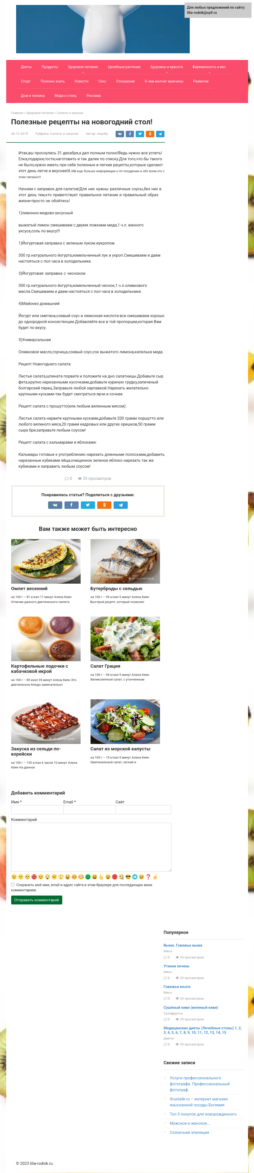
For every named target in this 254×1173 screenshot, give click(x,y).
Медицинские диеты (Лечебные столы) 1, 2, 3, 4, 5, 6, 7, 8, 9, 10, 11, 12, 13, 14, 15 (203, 1030)
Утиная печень (177, 966)
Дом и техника (33, 96)
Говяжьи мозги (177, 987)
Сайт (120, 802)
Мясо (168, 952)
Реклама (94, 96)
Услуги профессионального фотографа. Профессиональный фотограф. (200, 1084)
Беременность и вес (209, 67)
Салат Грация (106, 666)
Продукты (50, 67)
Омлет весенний (29, 588)
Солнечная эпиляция (189, 1132)
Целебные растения (124, 67)
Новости (82, 81)
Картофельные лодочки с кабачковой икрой (39, 668)
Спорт (26, 81)
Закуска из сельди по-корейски (36, 751)
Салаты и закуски (64, 134)
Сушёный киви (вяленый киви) (191, 1008)
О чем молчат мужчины (164, 81)
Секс (102, 81)
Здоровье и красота (166, 67)
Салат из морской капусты (121, 749)
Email (69, 802)
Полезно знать (53, 81)
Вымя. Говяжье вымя (183, 946)
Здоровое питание (83, 67)
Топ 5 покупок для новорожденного (203, 1114)
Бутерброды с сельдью (116, 588)
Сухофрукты (173, 1013)
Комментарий (24, 819)
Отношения (125, 81)
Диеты (26, 67)
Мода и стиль (66, 96)
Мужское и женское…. (190, 1123)
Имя (16, 802)
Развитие (201, 81)
